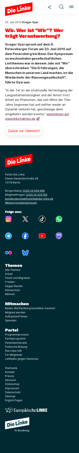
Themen (13, 265)
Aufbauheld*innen (16, 316)
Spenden (10, 320)
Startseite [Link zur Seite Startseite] (11, 368)
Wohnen (10, 294)
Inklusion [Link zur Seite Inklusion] (10, 380)
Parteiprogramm (15, 338)
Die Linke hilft (13, 350)
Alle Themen (12, 269)
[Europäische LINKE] (26, 410)
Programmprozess (17, 334)
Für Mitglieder (14, 354)
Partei (11, 330)
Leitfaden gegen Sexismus (21, 358)
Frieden (10, 281)
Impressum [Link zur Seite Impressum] (12, 388)
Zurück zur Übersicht (24, 131)
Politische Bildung (16, 346)
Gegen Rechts (14, 286)
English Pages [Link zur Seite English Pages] (14, 400)
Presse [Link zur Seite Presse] (9, 376)
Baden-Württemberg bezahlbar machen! (30, 308)
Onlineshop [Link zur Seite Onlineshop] (12, 384)
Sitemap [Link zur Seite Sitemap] (10, 396)
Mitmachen (17, 303)
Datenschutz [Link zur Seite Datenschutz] (13, 392)
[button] (61, 6)
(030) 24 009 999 (34, 190)
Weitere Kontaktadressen (21, 202)
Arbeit (9, 273)
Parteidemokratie (16, 342)
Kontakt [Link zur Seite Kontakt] (10, 372)
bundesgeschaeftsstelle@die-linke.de (29, 198)
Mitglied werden (15, 312)
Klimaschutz (12, 290)
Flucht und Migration (17, 277)
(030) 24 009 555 (36, 194)
